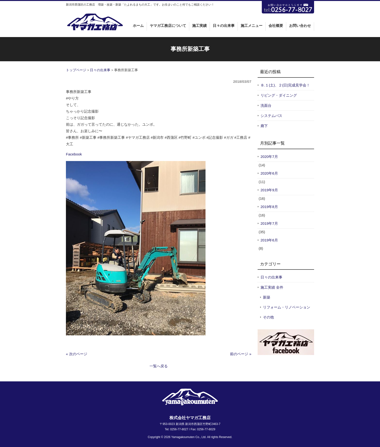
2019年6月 (269, 240)
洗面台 (266, 105)
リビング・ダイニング (279, 95)
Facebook (74, 154)
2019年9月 (269, 190)
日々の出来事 (100, 70)
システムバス (271, 116)
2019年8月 (269, 207)
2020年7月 (269, 156)
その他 (268, 317)
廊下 (264, 126)
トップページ (76, 70)
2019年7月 (269, 223)
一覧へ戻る (159, 366)
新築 (266, 297)
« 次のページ (76, 354)
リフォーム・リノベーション (286, 307)
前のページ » (240, 354)
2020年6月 (269, 173)
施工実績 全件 (272, 287)
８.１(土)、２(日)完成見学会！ (285, 85)
